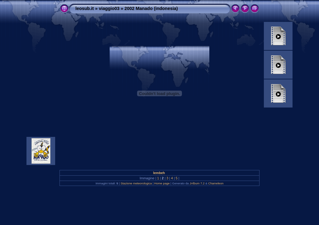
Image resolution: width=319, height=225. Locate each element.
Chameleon (215, 183)
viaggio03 (109, 8)
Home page (162, 183)
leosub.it (84, 8)
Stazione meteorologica (136, 183)
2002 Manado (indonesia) (151, 8)
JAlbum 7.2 (197, 183)
